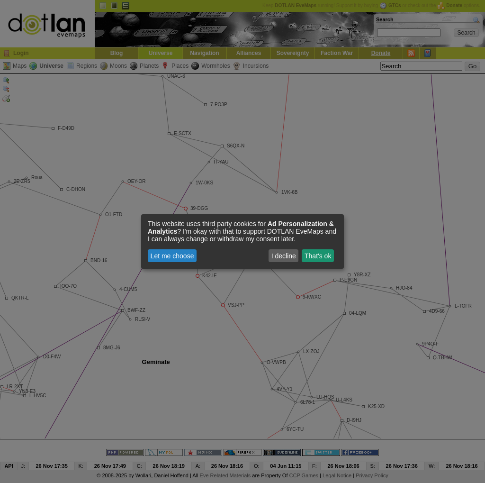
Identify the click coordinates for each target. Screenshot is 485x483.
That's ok (318, 256)
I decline (283, 256)
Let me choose (172, 256)
